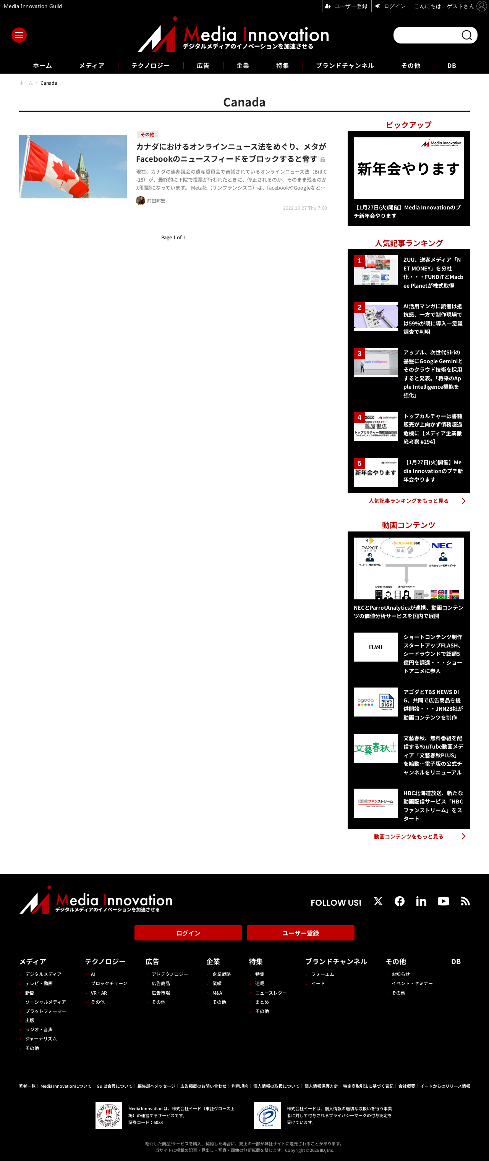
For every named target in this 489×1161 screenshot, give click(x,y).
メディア (92, 65)
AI (93, 974)
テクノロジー (150, 65)
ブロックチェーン (109, 983)
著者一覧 (27, 1086)
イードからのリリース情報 (445, 1086)
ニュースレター (271, 992)
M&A (217, 992)
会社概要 (406, 1086)
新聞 (29, 992)
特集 (282, 65)
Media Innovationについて (66, 1086)
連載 (259, 983)
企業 (242, 65)
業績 (217, 983)
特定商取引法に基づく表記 (368, 1086)
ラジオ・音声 (39, 1029)
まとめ (262, 1001)
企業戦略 (221, 974)
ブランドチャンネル (345, 65)
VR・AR (99, 992)
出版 (29, 1020)
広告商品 (161, 983)
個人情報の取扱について (276, 1086)
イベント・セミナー (412, 983)
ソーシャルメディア (45, 1001)
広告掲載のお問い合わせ (203, 1086)
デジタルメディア (43, 974)
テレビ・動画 (39, 983)
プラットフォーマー (45, 1011)
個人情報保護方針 (321, 1086)
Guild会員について (115, 1086)
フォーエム (322, 974)
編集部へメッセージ (156, 1086)
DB (452, 65)
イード (318, 983)
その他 (411, 65)
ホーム (42, 65)
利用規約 (240, 1086)
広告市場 (161, 992)
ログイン (188, 932)
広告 (203, 65)
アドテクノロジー (170, 974)
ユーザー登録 (300, 932)
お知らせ (401, 974)
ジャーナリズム (41, 1038)
